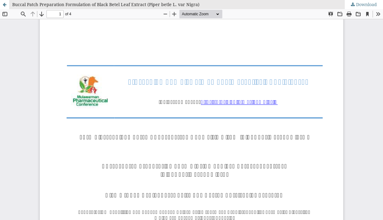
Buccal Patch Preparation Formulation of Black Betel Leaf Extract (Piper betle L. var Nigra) (105, 4)
